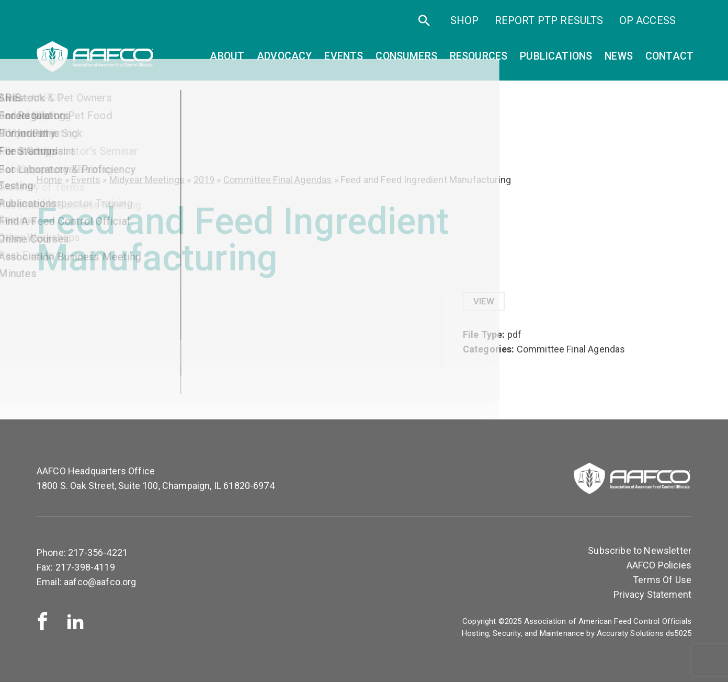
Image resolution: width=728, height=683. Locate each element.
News (619, 60)
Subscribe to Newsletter (639, 551)
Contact (669, 60)
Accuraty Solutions (630, 634)
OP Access (647, 25)
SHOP (464, 25)
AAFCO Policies (659, 566)
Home (50, 179)
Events (85, 179)
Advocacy (284, 60)
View (484, 301)
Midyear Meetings (147, 179)
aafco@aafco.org (100, 582)
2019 (204, 179)
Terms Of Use (662, 580)
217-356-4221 (98, 553)
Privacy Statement (652, 595)
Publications (556, 60)
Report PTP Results (549, 25)
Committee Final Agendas (277, 179)
